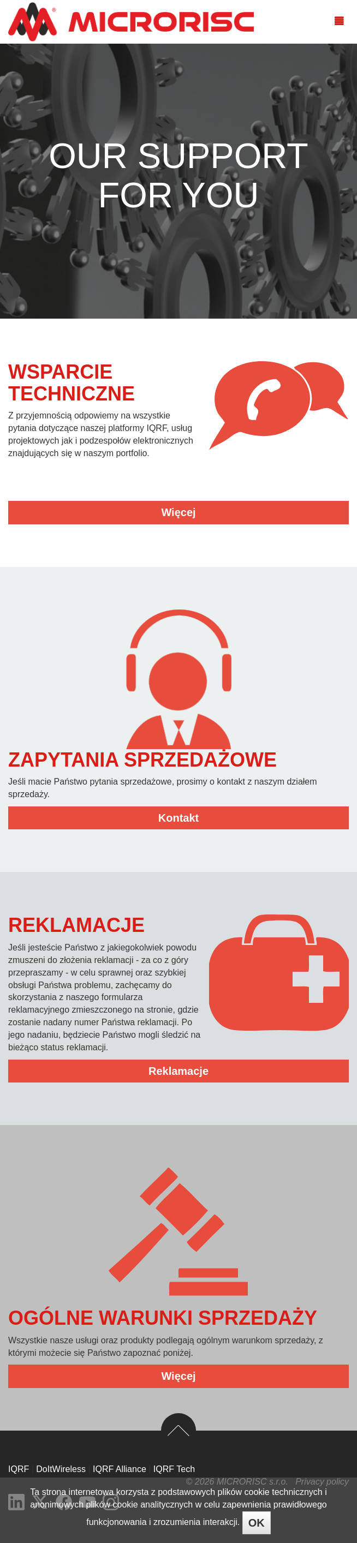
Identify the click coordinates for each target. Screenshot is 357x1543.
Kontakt (178, 818)
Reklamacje (178, 1071)
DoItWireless (61, 1469)
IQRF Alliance (119, 1469)
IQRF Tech (174, 1469)
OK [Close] (256, 1523)
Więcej (178, 512)
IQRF (18, 1469)
